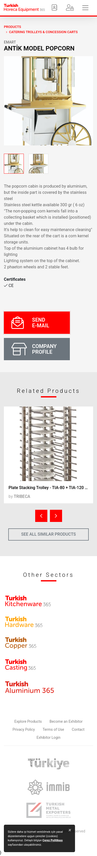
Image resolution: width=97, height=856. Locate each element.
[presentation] (41, 516)
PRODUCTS (12, 27)
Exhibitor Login (48, 737)
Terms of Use (53, 729)
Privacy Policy (24, 729)
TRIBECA (22, 496)
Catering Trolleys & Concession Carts (43, 32)
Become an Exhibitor (66, 721)
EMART (10, 42)
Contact (78, 729)
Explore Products (28, 721)
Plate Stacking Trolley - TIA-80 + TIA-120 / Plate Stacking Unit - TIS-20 (51, 487)
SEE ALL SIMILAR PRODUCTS (48, 534)
